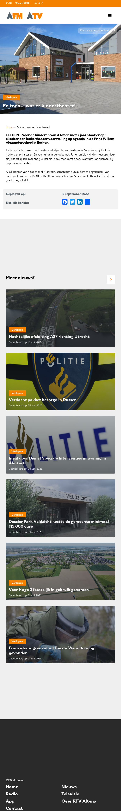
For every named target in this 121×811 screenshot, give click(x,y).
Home (9, 127)
